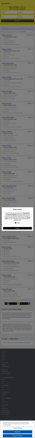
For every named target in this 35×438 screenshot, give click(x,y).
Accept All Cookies (17, 435)
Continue (17, 228)
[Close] (32, 422)
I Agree (17, 222)
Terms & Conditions (12, 214)
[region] (17, 429)
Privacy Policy (26, 212)
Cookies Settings (17, 428)
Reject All (17, 432)
